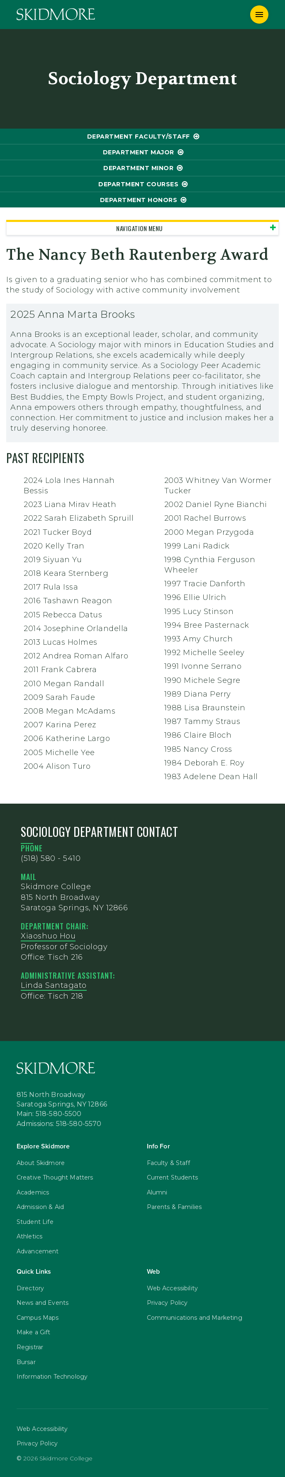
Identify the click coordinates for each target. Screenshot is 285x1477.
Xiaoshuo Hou (48, 936)
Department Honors (139, 200)
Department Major (138, 152)
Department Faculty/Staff (138, 136)
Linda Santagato (54, 985)
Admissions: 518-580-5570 (59, 1124)
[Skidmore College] (56, 14)
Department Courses (138, 184)
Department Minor (138, 168)
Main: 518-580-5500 (49, 1114)
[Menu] (259, 14)
